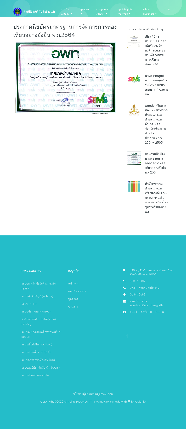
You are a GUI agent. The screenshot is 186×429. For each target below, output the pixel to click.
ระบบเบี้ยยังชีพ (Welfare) (36, 344)
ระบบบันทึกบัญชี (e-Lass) (37, 296)
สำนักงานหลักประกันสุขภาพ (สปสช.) (38, 321)
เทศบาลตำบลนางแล (34, 11)
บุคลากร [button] (84, 9)
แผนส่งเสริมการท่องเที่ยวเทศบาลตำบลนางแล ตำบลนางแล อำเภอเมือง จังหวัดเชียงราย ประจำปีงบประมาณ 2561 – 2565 (156, 124)
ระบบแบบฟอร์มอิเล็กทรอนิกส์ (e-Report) (41, 334)
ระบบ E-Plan (29, 304)
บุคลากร (73, 299)
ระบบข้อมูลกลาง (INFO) (36, 312)
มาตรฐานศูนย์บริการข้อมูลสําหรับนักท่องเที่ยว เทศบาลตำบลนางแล (156, 84)
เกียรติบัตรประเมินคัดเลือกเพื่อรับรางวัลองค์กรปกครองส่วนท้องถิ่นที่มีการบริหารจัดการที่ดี (155, 50)
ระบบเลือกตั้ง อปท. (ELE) (36, 352)
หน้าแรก (73, 284)
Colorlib (140, 402)
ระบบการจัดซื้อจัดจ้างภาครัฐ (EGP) (38, 286)
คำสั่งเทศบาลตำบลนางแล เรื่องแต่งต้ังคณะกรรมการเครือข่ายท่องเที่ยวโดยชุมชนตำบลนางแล (156, 198)
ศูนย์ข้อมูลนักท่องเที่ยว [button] (125, 11)
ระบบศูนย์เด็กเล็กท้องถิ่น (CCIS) (40, 368)
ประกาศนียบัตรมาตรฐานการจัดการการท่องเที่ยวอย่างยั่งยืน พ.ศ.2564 (155, 163)
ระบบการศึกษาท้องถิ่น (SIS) (38, 360)
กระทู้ (167, 9)
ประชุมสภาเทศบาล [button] (102, 11)
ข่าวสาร (73, 307)
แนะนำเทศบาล (77, 291)
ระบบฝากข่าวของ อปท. (35, 375)
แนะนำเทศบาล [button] (65, 11)
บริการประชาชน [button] (149, 11)
